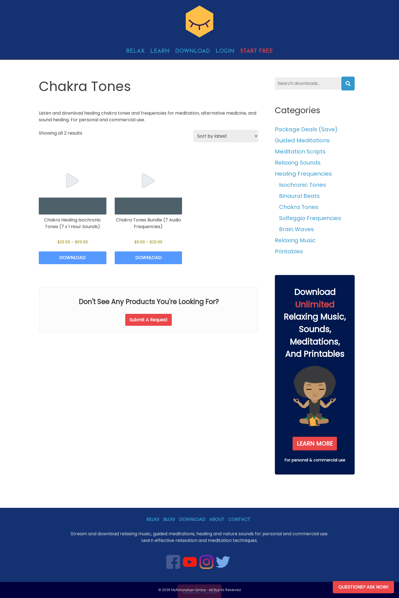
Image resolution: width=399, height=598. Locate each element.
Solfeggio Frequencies (310, 218)
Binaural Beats (299, 196)
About (216, 519)
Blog (169, 519)
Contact (239, 519)
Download (192, 51)
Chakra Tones (298, 207)
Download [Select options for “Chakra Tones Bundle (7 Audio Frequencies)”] (148, 257)
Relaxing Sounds (298, 162)
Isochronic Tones (302, 185)
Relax (135, 51)
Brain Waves (296, 229)
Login (225, 51)
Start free (256, 51)
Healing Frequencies (303, 174)
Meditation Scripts (300, 151)
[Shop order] (225, 136)
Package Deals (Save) (306, 129)
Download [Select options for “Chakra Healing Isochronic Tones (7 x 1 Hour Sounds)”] (72, 257)
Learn (160, 51)
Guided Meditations (302, 140)
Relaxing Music (295, 240)
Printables (289, 251)
